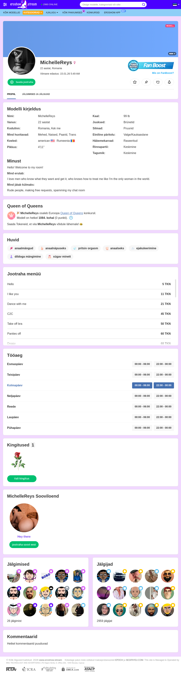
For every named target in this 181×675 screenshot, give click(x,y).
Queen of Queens (71, 213)
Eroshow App (113, 12)
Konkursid (93, 12)
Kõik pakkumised (73, 12)
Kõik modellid (11, 12)
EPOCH (119, 660)
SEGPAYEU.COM (134, 660)
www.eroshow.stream (50, 660)
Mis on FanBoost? (163, 72)
